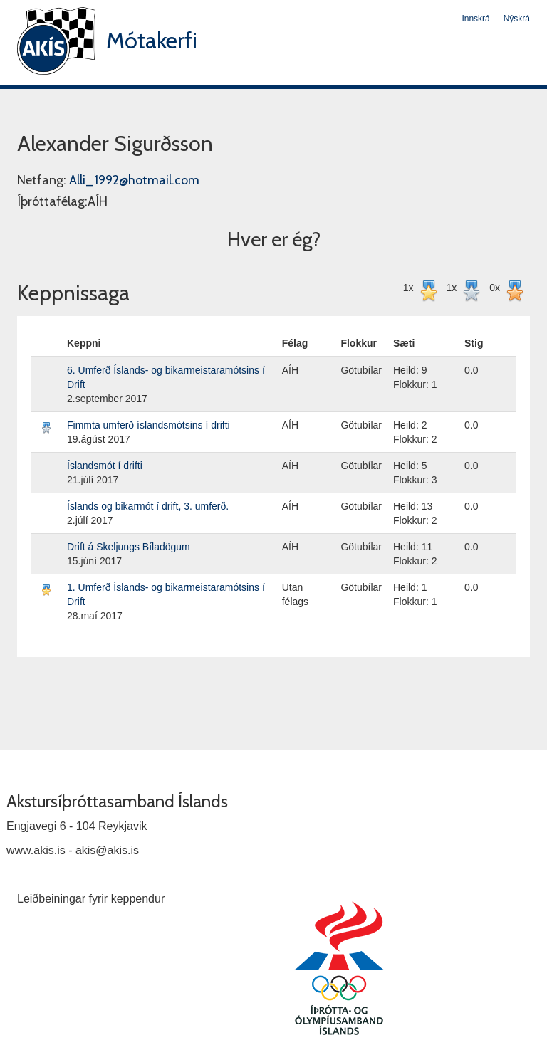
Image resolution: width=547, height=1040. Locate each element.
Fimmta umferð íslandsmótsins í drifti (148, 425)
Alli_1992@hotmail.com (134, 180)
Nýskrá (517, 18)
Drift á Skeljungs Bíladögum (128, 546)
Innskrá (475, 18)
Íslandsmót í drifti (104, 465)
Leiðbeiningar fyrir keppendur (91, 899)
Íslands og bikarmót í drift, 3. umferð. (148, 506)
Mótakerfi (151, 40)
